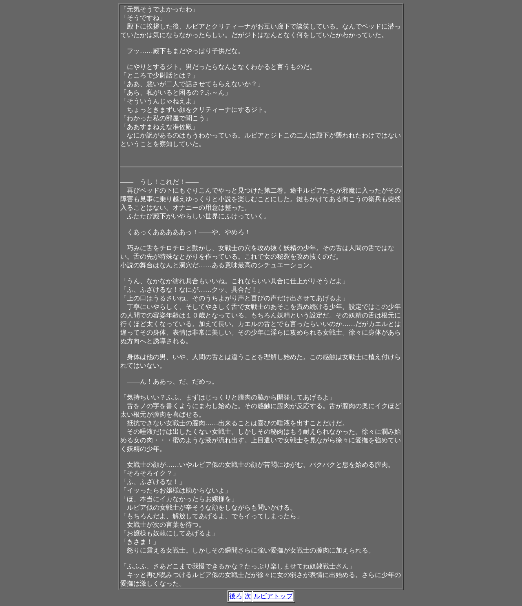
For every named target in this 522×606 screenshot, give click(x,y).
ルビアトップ (273, 596)
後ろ (235, 596)
